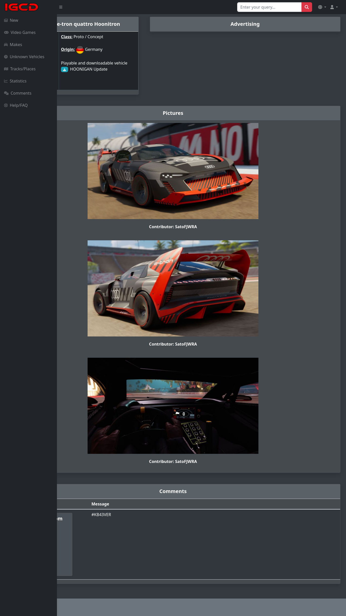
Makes (13, 44)
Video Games (20, 32)
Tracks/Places (20, 69)
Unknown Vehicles (24, 56)
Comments (17, 93)
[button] (322, 7)
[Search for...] (269, 7)
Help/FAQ (16, 105)
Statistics (15, 81)
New (11, 20)
